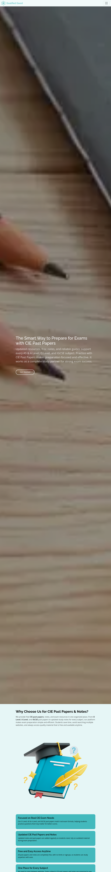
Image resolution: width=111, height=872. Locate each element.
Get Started (25, 372)
